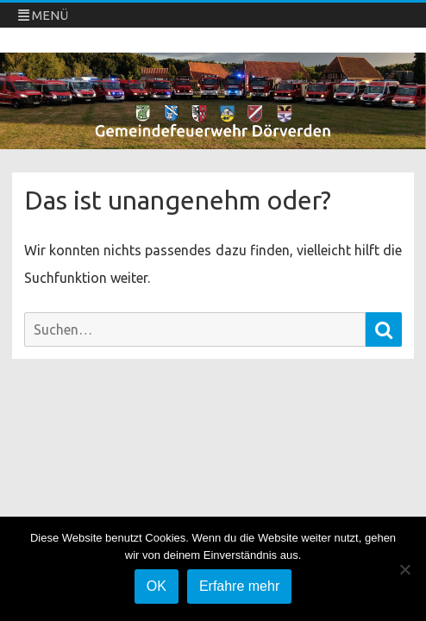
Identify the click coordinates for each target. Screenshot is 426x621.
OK (156, 586)
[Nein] (404, 569)
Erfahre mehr (239, 586)
